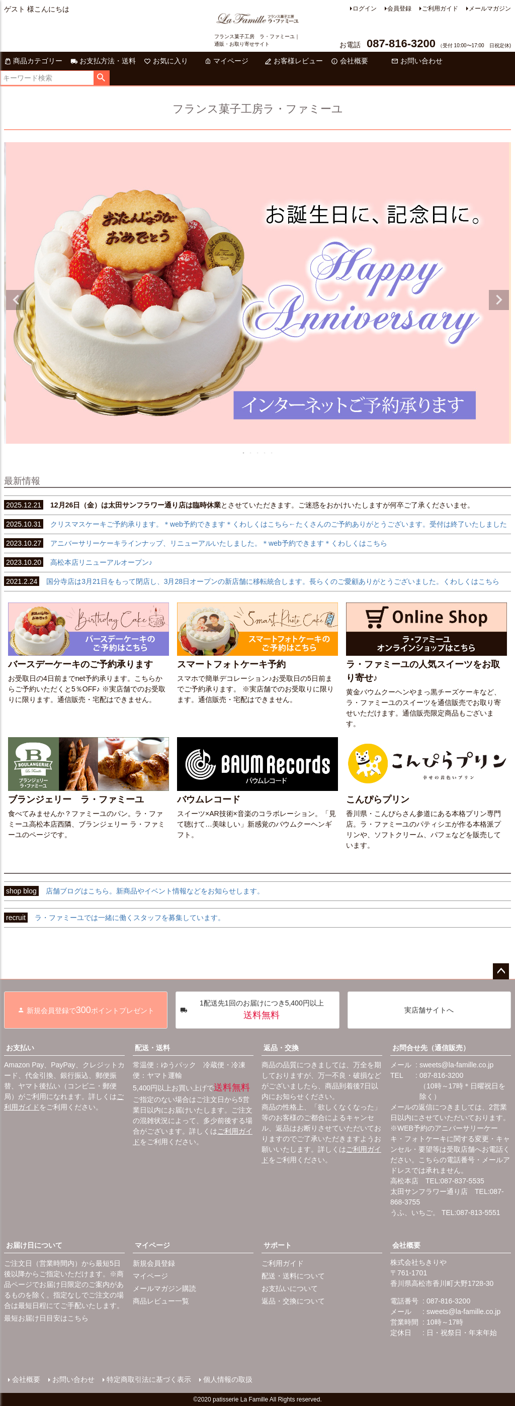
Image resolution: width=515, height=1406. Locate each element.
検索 (101, 78)
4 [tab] (265, 452)
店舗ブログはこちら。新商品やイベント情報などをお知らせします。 (134, 891)
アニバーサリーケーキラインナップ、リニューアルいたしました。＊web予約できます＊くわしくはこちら (195, 543)
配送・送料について (293, 1276)
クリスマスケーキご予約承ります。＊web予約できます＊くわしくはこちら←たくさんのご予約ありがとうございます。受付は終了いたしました (255, 524)
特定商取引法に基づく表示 (149, 1379)
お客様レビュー (294, 61)
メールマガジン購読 (164, 1288)
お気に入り (166, 61)
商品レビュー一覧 (161, 1301)
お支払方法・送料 (103, 61)
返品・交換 (281, 1048)
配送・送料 (152, 1048)
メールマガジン (490, 8)
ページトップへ (501, 971)
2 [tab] (250, 452)
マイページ (226, 61)
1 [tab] (243, 452)
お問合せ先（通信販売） (431, 1048)
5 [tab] (272, 452)
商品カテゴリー (33, 61)
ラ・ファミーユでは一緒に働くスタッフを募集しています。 (114, 918)
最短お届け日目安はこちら (46, 1318)
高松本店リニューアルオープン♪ (78, 562)
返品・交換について (293, 1301)
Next (499, 300)
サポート (278, 1245)
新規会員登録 (154, 1263)
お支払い (20, 1048)
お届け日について (34, 1245)
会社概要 (349, 61)
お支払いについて (290, 1288)
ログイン (365, 8)
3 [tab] (258, 452)
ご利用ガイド (440, 8)
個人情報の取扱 (227, 1379)
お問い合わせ (417, 61)
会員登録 (399, 8)
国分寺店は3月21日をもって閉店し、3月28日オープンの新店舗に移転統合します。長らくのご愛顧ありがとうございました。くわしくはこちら (251, 581)
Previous (16, 300)
